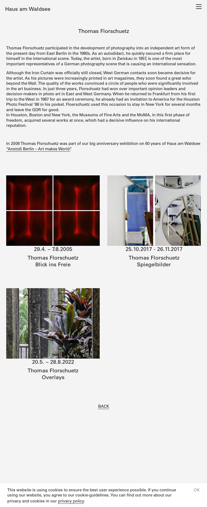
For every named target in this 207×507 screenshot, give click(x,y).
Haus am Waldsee (27, 9)
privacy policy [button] (71, 500)
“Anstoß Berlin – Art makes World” (38, 148)
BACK (103, 406)
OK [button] (197, 489)
